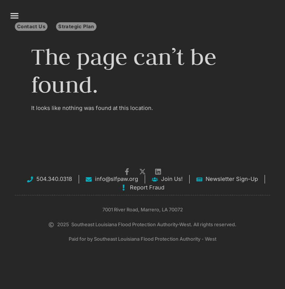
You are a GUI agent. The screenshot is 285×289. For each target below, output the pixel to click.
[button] (14, 15)
